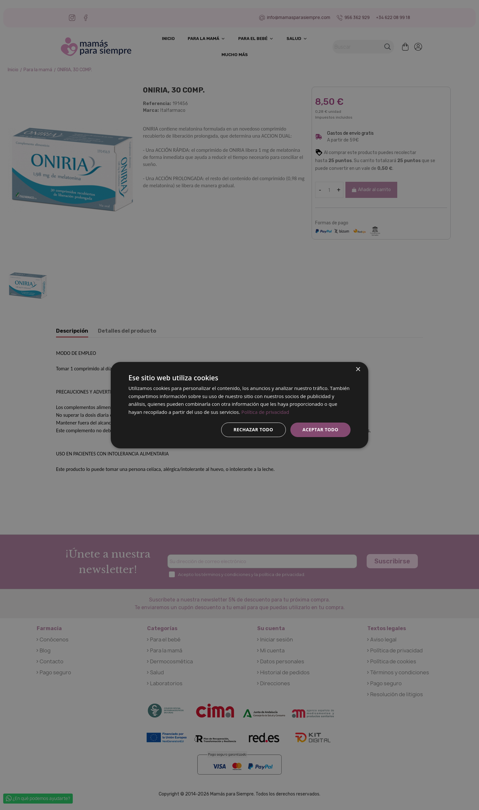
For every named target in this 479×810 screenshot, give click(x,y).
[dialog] (239, 405)
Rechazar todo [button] (253, 429)
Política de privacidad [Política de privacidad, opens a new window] (265, 412)
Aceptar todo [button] (320, 429)
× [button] (357, 369)
